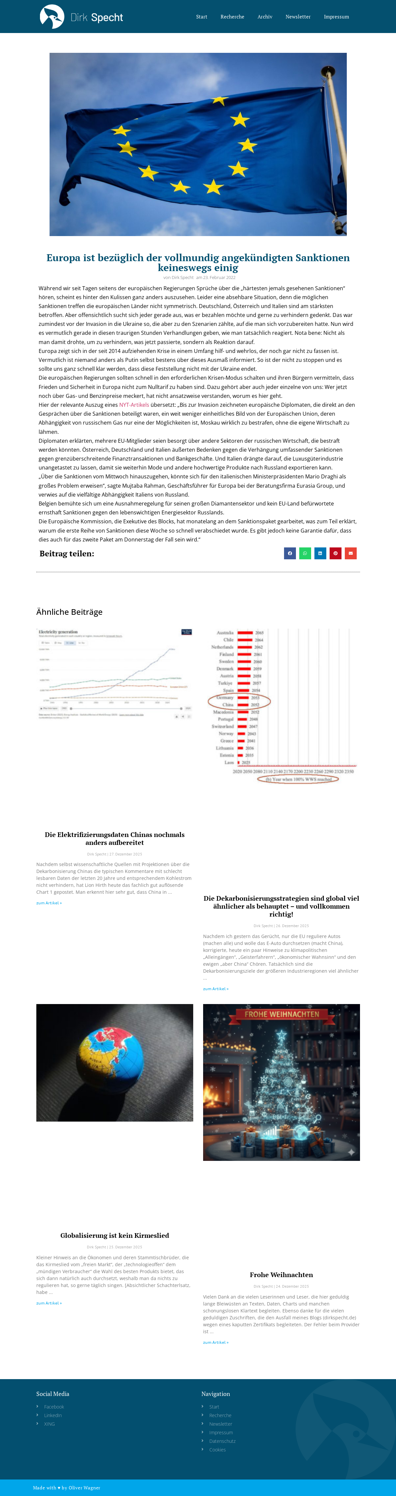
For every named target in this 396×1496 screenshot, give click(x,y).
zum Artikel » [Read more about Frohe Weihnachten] (216, 1342)
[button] (290, 553)
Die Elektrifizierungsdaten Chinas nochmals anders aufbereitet (115, 838)
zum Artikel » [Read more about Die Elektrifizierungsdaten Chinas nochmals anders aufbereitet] (49, 902)
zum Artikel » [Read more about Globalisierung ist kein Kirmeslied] (49, 1303)
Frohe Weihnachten (281, 1274)
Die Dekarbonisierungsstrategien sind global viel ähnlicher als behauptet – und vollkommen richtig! (281, 906)
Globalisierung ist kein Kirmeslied (114, 1235)
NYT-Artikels (134, 404)
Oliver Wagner (84, 1487)
